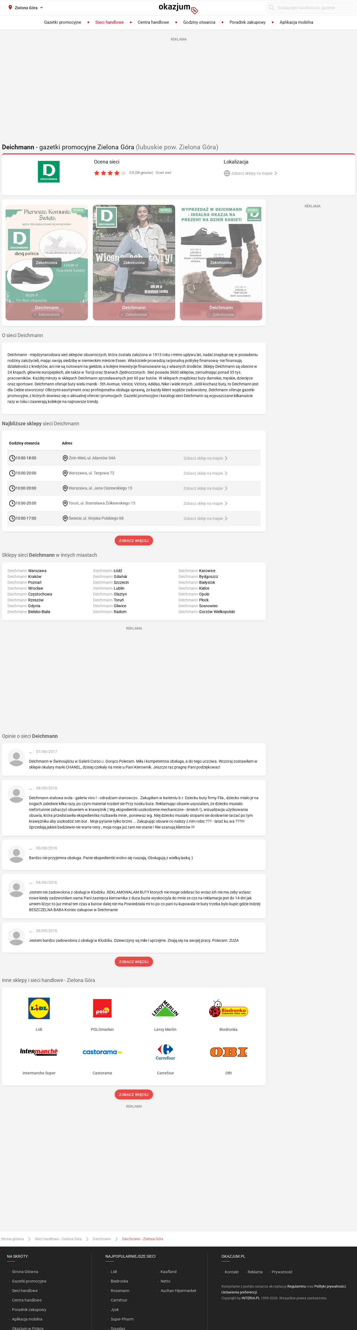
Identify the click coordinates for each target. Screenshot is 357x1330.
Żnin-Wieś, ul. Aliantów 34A (92, 458)
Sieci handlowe (25, 1290)
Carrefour (119, 1300)
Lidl (114, 1271)
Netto (165, 1281)
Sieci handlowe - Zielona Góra (58, 1239)
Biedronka (119, 1281)
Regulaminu (296, 1286)
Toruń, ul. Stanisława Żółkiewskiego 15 (102, 503)
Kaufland (169, 1271)
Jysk (115, 1309)
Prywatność (282, 1272)
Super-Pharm (122, 1319)
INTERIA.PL (251, 1298)
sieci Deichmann (40, 423)
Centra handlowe (27, 1300)
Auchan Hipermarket (178, 1290)
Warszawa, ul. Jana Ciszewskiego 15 (100, 488)
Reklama (255, 1272)
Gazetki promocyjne (29, 1281)
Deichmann (102, 1239)
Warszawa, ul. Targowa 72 (91, 473)
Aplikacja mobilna (27, 1319)
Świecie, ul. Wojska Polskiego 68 (96, 518)
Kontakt (232, 1272)
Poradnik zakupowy (29, 1309)
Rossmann (120, 1290)
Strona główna (12, 1239)
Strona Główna (25, 1271)
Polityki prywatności (330, 1286)
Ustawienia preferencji (239, 1292)
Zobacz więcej (133, 541)
